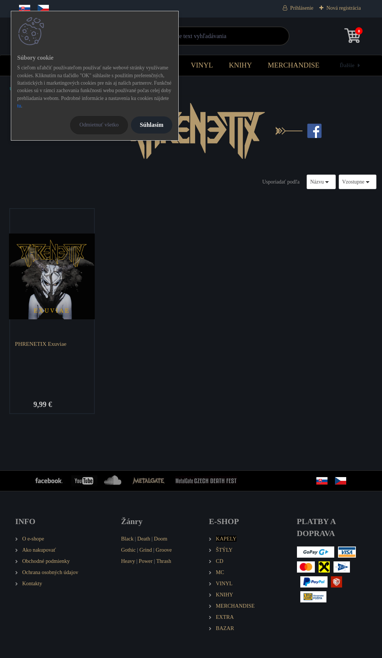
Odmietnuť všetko (99, 125)
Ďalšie (347, 65)
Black (127, 539)
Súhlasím (151, 125)
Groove (164, 550)
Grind (146, 550)
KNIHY (240, 65)
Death (143, 539)
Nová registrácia (343, 8)
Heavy (128, 561)
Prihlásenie (301, 8)
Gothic (128, 550)
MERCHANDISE (294, 65)
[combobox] (321, 182)
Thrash (163, 561)
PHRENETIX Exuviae (40, 344)
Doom (160, 539)
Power (146, 561)
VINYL (202, 65)
